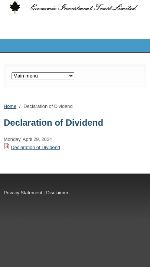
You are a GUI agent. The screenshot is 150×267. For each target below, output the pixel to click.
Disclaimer (57, 192)
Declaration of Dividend (35, 147)
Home (10, 106)
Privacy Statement (23, 192)
